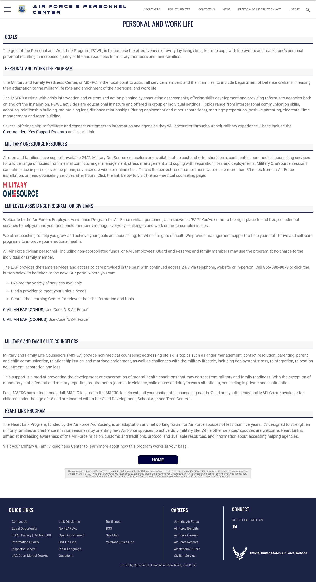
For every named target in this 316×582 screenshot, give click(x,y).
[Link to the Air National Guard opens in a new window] (184, 549)
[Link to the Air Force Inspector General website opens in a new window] (21, 549)
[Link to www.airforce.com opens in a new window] (183, 522)
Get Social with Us (247, 520)
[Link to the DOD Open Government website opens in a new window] (71, 535)
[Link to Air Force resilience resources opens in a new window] (114, 522)
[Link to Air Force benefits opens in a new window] (183, 528)
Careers (179, 509)
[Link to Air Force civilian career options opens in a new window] (182, 555)
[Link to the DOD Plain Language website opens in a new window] (69, 549)
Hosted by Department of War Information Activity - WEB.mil (158, 564)
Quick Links (21, 509)
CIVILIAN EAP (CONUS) (24, 309)
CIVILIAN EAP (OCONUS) (25, 319)
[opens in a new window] (65, 555)
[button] (6, 9)
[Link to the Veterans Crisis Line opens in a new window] (121, 542)
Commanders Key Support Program (35, 132)
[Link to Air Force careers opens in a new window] (183, 535)
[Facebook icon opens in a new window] (235, 527)
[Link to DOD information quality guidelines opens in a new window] (22, 542)
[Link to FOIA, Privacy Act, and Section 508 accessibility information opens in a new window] (28, 535)
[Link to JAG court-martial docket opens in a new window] (27, 555)
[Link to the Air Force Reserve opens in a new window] (183, 542)
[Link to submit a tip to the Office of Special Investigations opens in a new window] (66, 542)
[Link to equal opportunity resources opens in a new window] (21, 528)
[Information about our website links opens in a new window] (69, 522)
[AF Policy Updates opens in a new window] (179, 9)
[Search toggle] (308, 9)
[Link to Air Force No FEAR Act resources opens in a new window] (67, 528)
